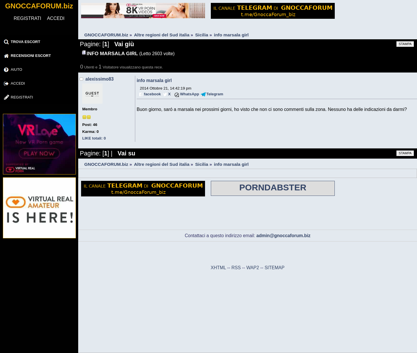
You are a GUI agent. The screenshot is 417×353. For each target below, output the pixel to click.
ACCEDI (55, 18)
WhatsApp (189, 94)
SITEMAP (275, 267)
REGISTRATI (27, 18)
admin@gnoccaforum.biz (283, 235)
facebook (152, 94)
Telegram (214, 94)
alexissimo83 (99, 79)
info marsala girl (154, 80)
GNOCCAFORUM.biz (39, 6)
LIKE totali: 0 (94, 138)
